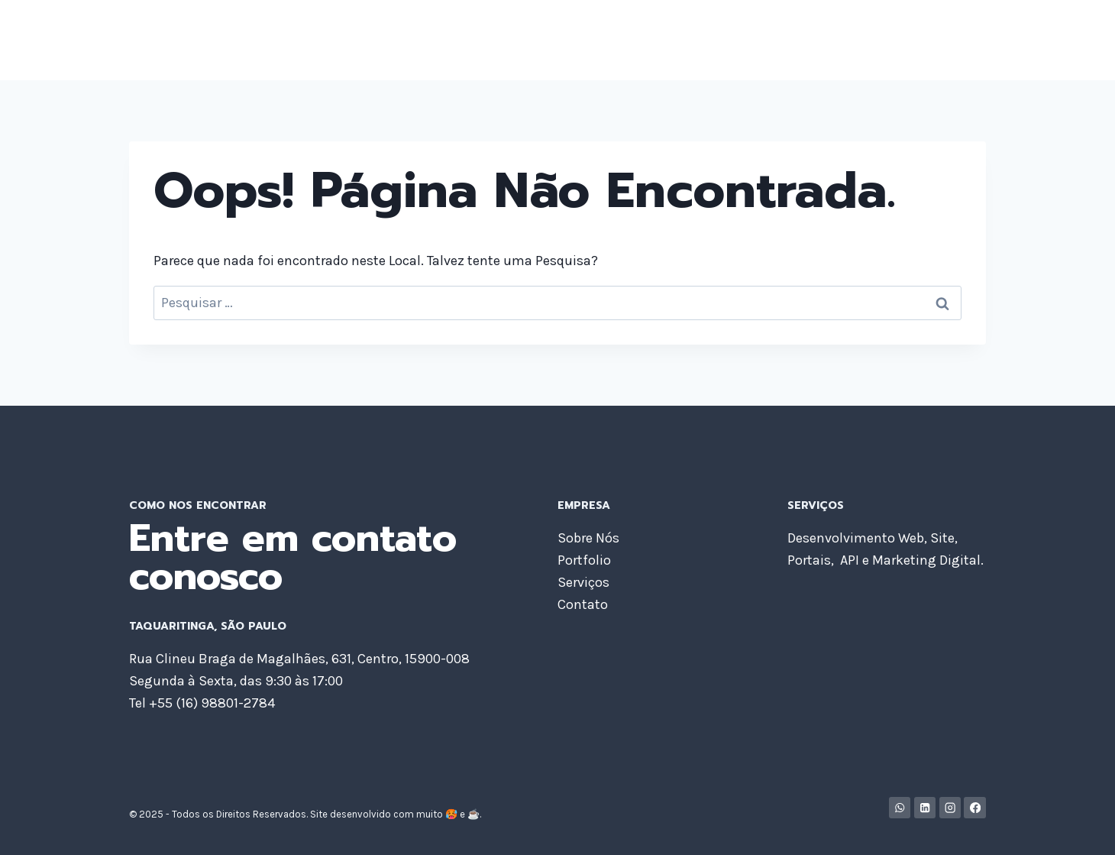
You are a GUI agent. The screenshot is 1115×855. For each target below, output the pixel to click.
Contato (950, 39)
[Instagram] (950, 808)
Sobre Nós (677, 39)
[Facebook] (975, 808)
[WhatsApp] (900, 808)
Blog (891, 39)
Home (606, 39)
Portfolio (756, 39)
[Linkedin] (925, 808)
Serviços (830, 39)
